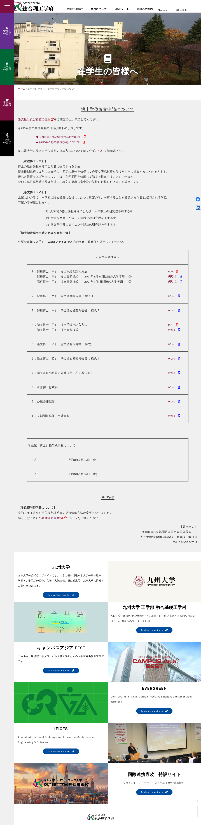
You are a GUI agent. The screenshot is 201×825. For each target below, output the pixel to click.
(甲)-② (172, 281)
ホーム (21, 88)
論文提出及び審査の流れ (34, 119)
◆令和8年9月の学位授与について (58, 137)
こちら (99, 150)
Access (163, 10)
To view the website (61, 595)
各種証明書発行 (52, 518)
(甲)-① (172, 276)
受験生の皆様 (7, 31)
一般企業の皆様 (7, 138)
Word (171, 296)
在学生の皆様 (7, 67)
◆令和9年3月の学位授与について (58, 142)
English (181, 10)
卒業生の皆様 (7, 103)
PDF (170, 271)
